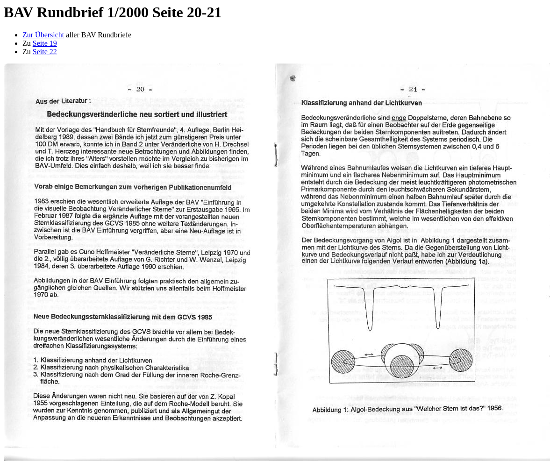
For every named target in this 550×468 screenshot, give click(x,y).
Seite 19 (45, 43)
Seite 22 (45, 52)
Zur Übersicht (43, 35)
